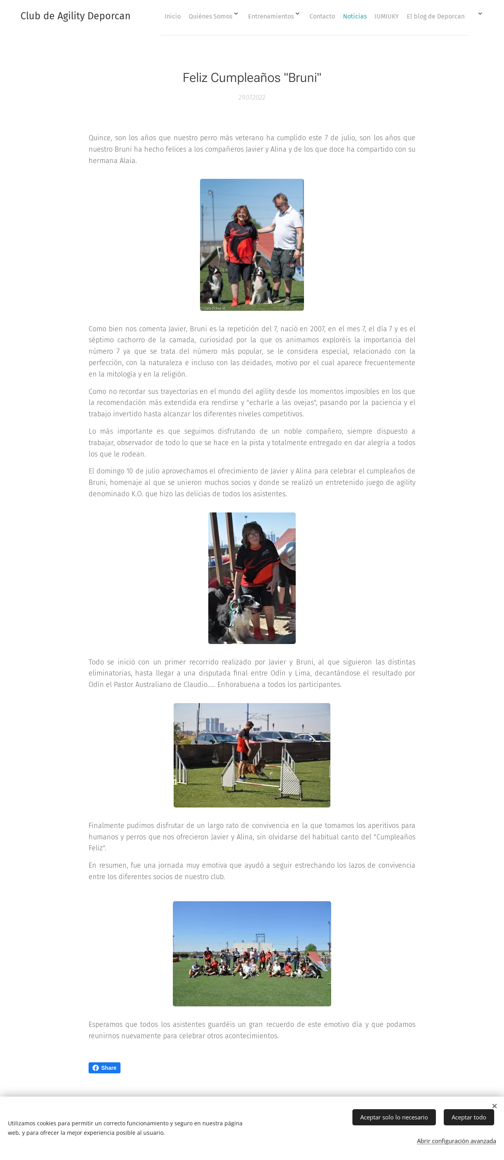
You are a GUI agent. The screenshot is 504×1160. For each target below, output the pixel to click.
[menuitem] (317, 16)
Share (105, 1068)
